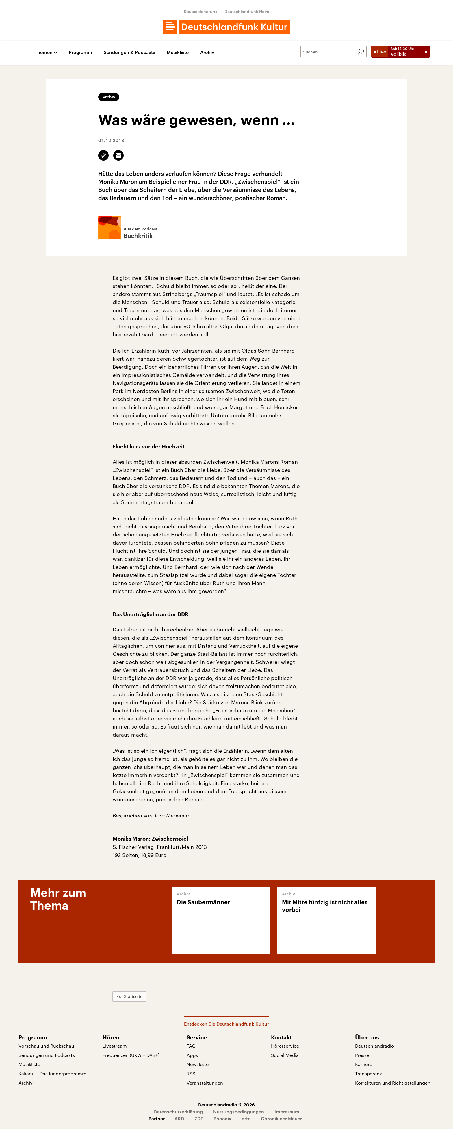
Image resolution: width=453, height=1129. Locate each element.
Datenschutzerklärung (178, 1111)
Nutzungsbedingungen (238, 1111)
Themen (44, 52)
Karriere (363, 1064)
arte (246, 1118)
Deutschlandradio (374, 1045)
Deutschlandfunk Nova (246, 11)
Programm (80, 52)
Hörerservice (285, 1045)
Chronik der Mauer (281, 1118)
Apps (192, 1055)
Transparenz (368, 1073)
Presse (362, 1055)
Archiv (207, 52)
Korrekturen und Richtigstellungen (392, 1082)
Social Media (285, 1055)
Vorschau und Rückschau (46, 1045)
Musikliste (178, 52)
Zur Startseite (129, 996)
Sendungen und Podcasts (46, 1055)
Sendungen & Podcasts (129, 52)
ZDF (198, 1118)
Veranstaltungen (205, 1082)
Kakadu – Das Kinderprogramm (52, 1073)
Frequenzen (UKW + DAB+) (131, 1055)
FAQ (191, 1045)
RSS (191, 1073)
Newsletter (198, 1064)
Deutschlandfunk (201, 11)
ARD (179, 1118)
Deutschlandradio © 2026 (226, 1104)
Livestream (115, 1045)
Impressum (286, 1111)
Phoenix (222, 1118)
